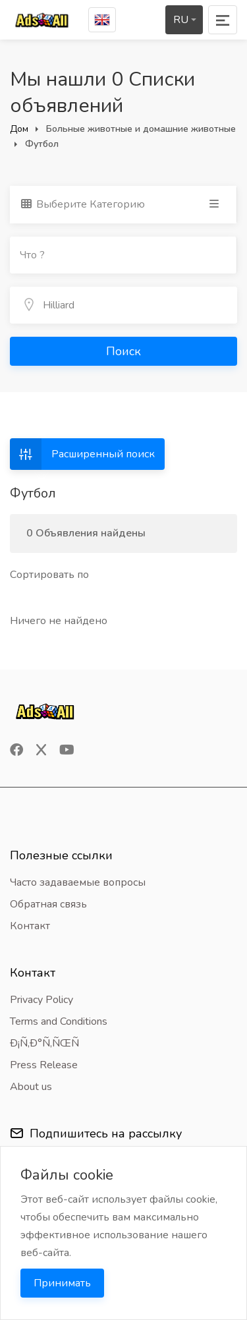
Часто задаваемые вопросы (78, 882)
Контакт (30, 926)
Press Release (44, 1065)
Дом (19, 129)
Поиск (123, 351)
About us (31, 1086)
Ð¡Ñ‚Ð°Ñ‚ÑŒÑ (49, 1043)
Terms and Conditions (58, 1021)
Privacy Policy (41, 999)
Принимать (62, 1283)
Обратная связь (48, 904)
